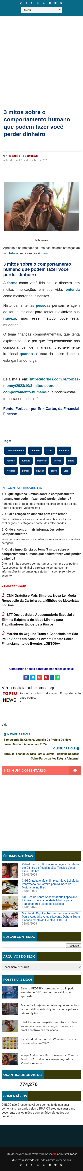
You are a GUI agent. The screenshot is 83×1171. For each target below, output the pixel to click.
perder (25, 471)
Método (57, 460)
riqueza (9, 318)
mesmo (46, 253)
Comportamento (15, 450)
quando (26, 354)
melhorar (42, 460)
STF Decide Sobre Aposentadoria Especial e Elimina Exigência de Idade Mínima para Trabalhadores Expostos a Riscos (38, 619)
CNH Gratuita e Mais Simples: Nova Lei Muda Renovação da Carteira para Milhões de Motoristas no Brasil (40, 600)
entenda (73, 290)
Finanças (64, 450)
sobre (49, 386)
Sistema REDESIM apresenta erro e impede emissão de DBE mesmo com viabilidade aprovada (47, 992)
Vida (66, 471)
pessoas (43, 305)
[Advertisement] (41, 59)
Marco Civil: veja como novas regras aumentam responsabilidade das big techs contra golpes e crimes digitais (50, 1009)
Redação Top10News (22, 155)
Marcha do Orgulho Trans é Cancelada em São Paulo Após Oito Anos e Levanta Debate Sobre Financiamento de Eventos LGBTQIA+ (40, 638)
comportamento (17, 392)
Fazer (49, 450)
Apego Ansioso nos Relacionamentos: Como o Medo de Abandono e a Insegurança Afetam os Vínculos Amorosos (50, 1059)
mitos (71, 460)
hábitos (11, 460)
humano (39, 392)
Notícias (11, 471)
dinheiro (35, 450)
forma (12, 283)
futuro (13, 253)
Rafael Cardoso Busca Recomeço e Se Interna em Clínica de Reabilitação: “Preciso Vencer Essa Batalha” (51, 868)
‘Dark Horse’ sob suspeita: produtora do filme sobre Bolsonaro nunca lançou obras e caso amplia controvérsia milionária (49, 1026)
